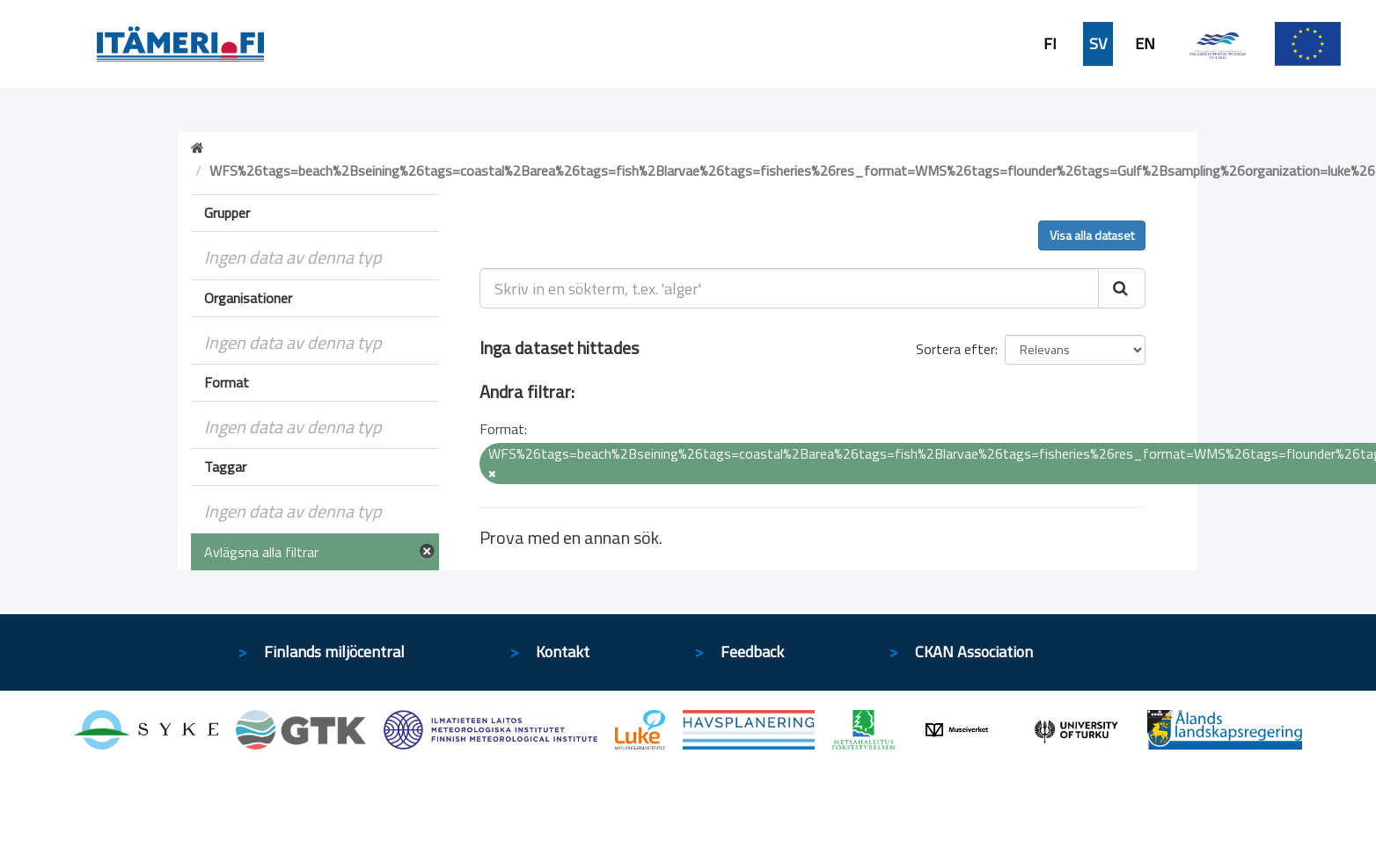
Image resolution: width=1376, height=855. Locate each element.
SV (1098, 44)
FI (1050, 44)
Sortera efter (955, 348)
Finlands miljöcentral (334, 651)
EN (1145, 44)
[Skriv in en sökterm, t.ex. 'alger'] (789, 288)
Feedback (752, 651)
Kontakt (562, 651)
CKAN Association (974, 651)
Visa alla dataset (1092, 235)
